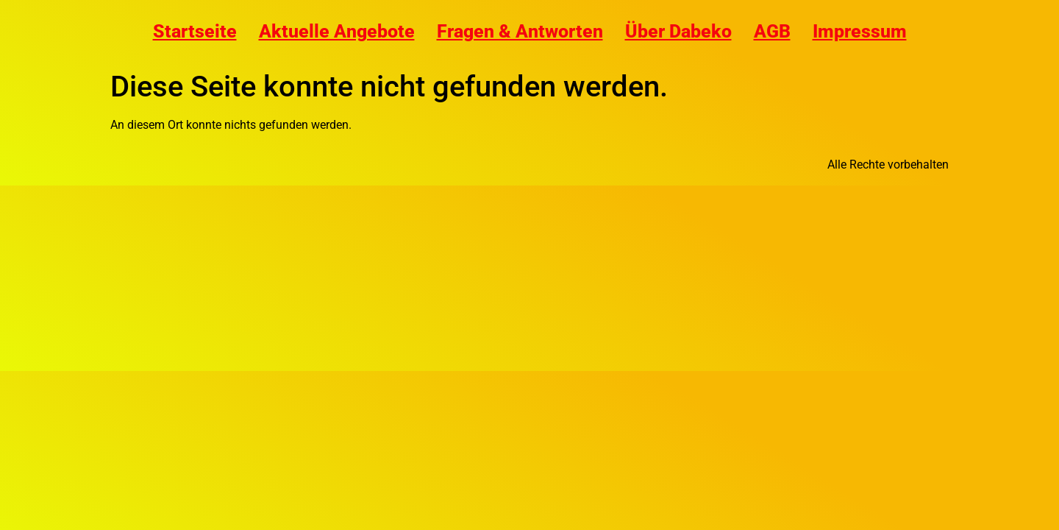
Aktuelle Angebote (337, 31)
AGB (772, 31)
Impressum (860, 31)
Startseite (195, 31)
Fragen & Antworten (520, 31)
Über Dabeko (678, 31)
